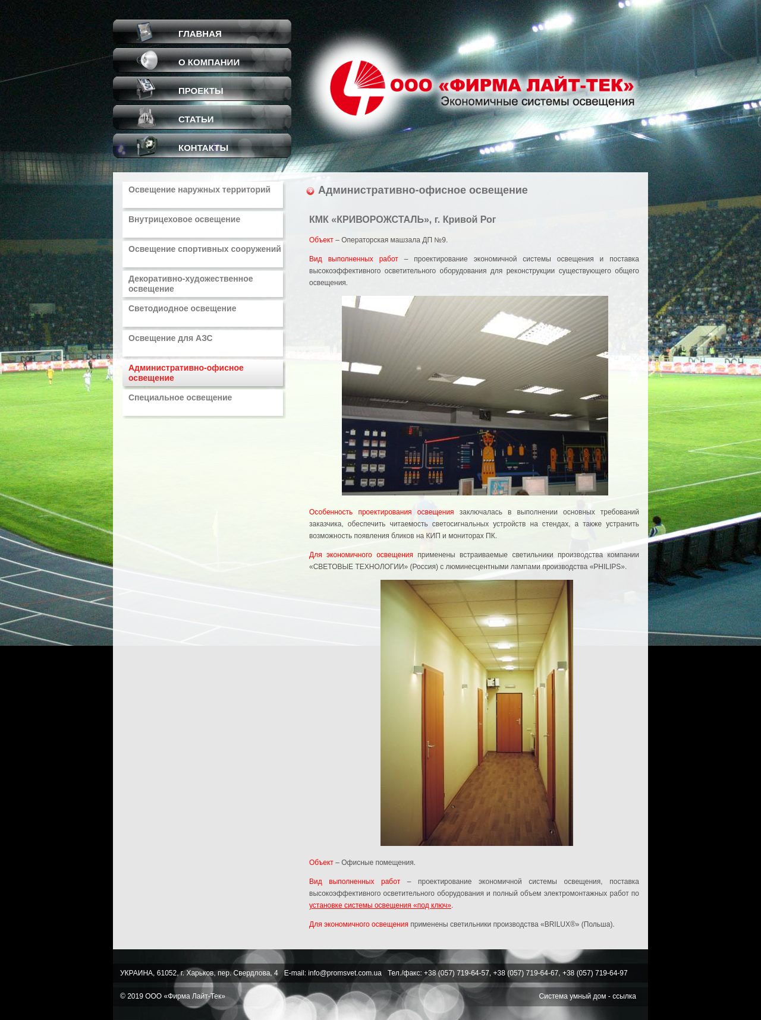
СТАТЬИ (196, 119)
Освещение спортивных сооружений (204, 249)
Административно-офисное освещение (186, 373)
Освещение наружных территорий (199, 189)
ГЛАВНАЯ (200, 34)
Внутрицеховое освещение (184, 219)
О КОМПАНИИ (209, 62)
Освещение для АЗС (170, 338)
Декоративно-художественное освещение (190, 283)
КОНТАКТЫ (203, 148)
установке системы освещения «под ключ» (380, 905)
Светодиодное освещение (182, 308)
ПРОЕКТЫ (201, 91)
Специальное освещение (180, 397)
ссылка (624, 996)
